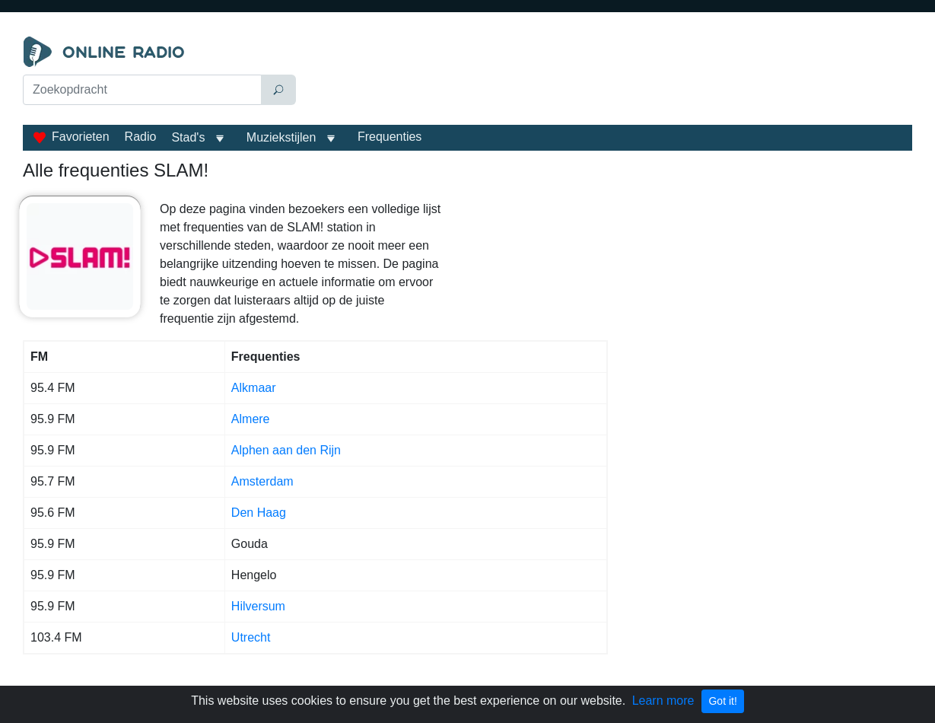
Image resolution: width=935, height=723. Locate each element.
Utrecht (251, 637)
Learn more (663, 700)
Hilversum (258, 606)
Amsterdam (262, 481)
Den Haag (258, 512)
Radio (141, 136)
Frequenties (390, 136)
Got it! (722, 701)
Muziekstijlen (281, 137)
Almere (250, 418)
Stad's (188, 137)
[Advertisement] (607, 75)
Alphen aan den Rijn (286, 450)
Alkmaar (253, 387)
